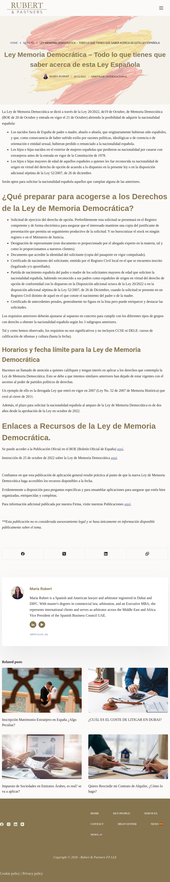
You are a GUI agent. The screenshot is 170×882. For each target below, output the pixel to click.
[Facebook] (23, 554)
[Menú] (161, 8)
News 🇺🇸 (96, 834)
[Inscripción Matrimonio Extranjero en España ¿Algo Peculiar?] (42, 690)
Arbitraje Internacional (109, 76)
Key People (121, 813)
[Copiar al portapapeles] (147, 554)
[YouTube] (22, 824)
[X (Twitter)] (64, 554)
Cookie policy (10, 873)
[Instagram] (8, 824)
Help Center (127, 824)
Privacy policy (32, 873)
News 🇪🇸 (156, 824)
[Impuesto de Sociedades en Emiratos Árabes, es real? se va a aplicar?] (42, 756)
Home (95, 813)
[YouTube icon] (42, 624)
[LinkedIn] (106, 554)
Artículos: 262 (39, 634)
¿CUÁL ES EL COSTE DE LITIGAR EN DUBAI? (125, 720)
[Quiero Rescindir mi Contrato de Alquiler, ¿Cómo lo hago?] (128, 756)
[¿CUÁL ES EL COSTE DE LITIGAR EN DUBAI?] (128, 690)
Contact (97, 824)
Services (151, 813)
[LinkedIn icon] (33, 624)
